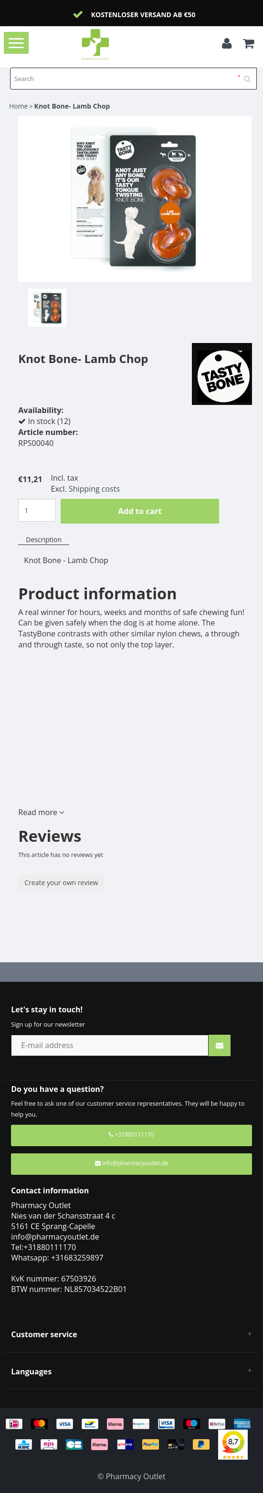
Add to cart (139, 510)
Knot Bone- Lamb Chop (72, 106)
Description (44, 539)
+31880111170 (131, 1134)
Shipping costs (94, 489)
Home (18, 106)
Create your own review (61, 882)
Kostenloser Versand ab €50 (143, 14)
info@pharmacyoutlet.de (131, 1163)
